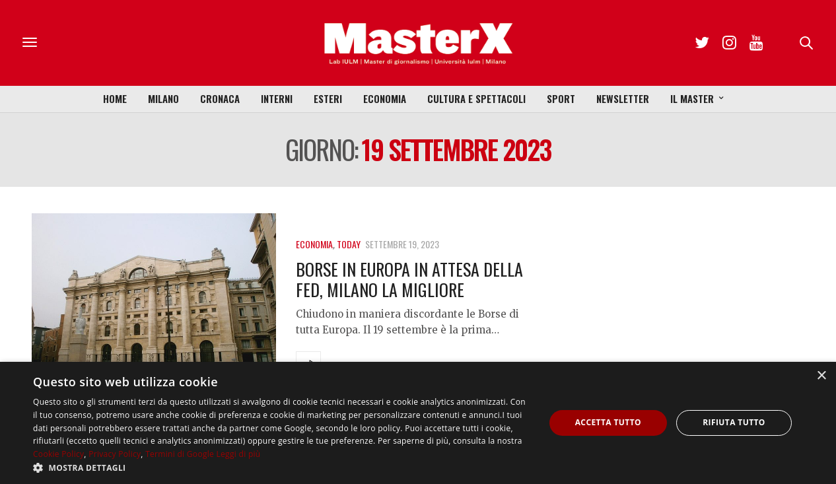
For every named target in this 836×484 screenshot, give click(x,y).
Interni (277, 98)
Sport (561, 98)
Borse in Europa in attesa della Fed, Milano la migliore (409, 279)
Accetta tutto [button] (608, 422)
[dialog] (418, 423)
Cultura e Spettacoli (476, 98)
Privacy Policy (114, 454)
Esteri (328, 98)
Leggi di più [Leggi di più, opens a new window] (239, 454)
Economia (384, 98)
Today (349, 244)
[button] (281, 467)
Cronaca (220, 98)
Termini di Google (179, 454)
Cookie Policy (58, 454)
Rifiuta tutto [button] (734, 422)
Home (115, 98)
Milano (163, 98)
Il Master (692, 98)
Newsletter (622, 98)
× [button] (821, 376)
